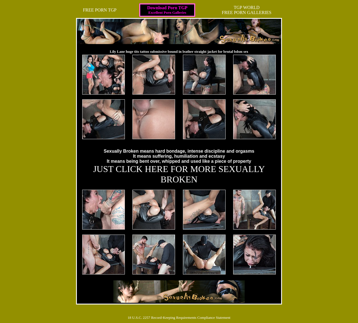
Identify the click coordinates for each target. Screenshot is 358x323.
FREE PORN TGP (99, 10)
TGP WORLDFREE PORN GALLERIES (247, 10)
